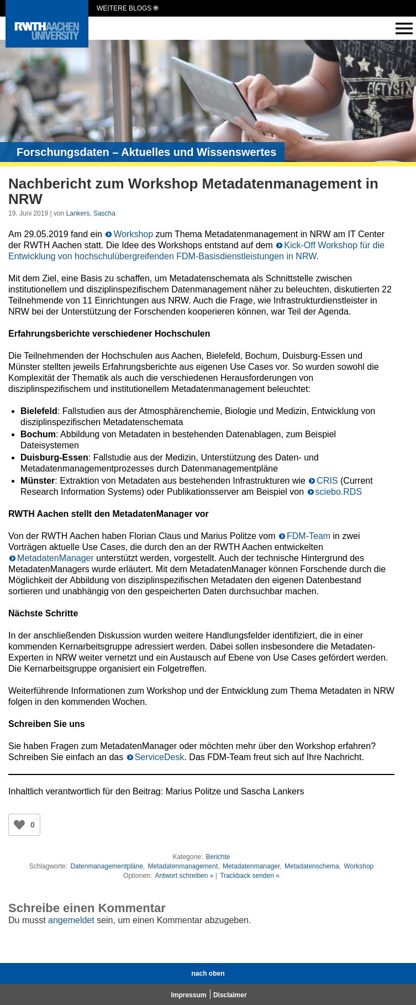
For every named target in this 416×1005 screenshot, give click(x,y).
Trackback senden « (250, 876)
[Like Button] (19, 824)
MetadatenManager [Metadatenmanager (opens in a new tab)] (56, 558)
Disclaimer (230, 995)
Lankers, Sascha (90, 213)
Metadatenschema (312, 866)
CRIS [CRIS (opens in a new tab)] (327, 480)
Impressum (188, 995)
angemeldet (71, 920)
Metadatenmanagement (183, 866)
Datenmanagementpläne (106, 866)
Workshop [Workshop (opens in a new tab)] (133, 234)
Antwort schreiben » (184, 876)
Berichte (218, 857)
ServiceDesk (160, 757)
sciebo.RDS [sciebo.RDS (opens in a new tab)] (338, 491)
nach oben (207, 973)
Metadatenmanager (251, 866)
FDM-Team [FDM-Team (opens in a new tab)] (308, 536)
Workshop (358, 866)
